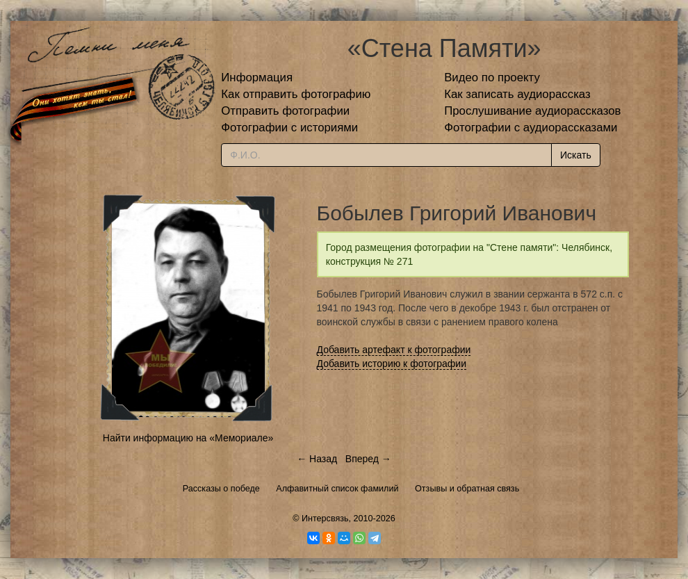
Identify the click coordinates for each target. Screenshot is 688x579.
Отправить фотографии (285, 110)
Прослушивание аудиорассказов (532, 110)
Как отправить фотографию (295, 94)
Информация (257, 77)
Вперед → (368, 458)
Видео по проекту (492, 77)
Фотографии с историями (289, 127)
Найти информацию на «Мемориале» (188, 437)
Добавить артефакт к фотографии (394, 349)
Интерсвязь (325, 518)
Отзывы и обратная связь (467, 489)
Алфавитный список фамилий (337, 489)
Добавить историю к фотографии (392, 363)
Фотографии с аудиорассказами (530, 127)
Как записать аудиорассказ (517, 94)
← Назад (317, 458)
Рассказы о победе (221, 489)
